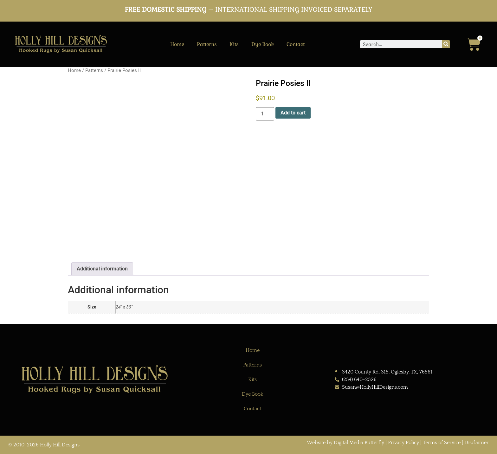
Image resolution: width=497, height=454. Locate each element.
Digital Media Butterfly (359, 442)
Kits (234, 44)
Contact (296, 44)
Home (177, 44)
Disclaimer (476, 442)
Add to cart (293, 113)
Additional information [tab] (102, 269)
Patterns (207, 44)
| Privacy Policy (402, 442)
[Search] (446, 44)
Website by (320, 442)
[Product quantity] (265, 113)
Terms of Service (442, 442)
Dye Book (262, 44)
